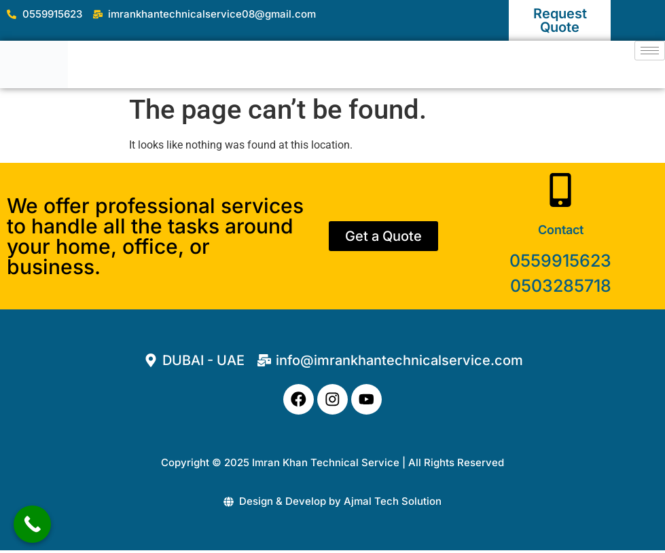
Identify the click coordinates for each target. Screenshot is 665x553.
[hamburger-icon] (649, 50)
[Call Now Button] (32, 524)
